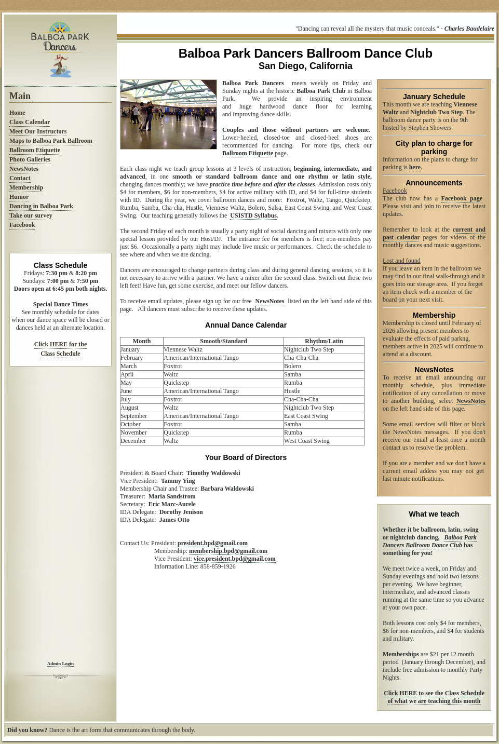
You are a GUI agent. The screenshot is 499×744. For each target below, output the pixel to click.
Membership (26, 187)
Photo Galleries (29, 159)
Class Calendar (29, 122)
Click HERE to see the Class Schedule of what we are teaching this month (434, 697)
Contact (20, 178)
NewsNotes (23, 168)
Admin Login (60, 663)
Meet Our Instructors (37, 131)
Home (17, 112)
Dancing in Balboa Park (41, 206)
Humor (19, 196)
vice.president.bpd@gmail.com (235, 558)
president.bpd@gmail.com (213, 543)
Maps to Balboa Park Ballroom (50, 140)
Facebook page (461, 198)
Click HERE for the (60, 344)
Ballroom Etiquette (34, 150)
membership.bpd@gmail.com (228, 550)
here (415, 167)
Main (20, 96)
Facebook (22, 224)
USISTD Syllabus (253, 215)
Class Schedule (60, 353)
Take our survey (30, 215)
